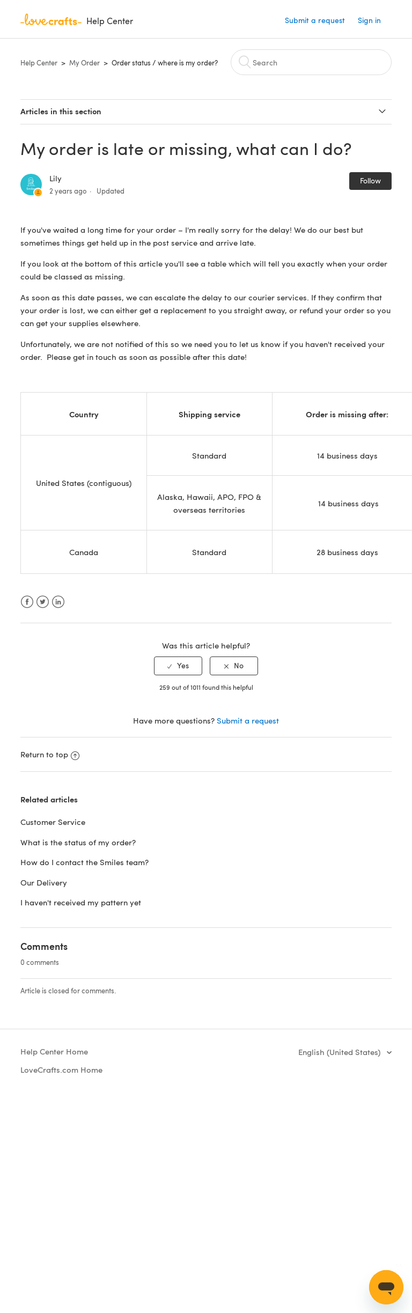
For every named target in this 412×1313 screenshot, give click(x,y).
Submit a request (315, 20)
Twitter (42, 602)
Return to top (49, 754)
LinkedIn (58, 602)
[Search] (311, 62)
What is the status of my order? (78, 842)
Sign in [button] (369, 20)
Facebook (27, 602)
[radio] (178, 665)
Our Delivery (43, 882)
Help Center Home (54, 1051)
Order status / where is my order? (165, 63)
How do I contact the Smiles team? (84, 862)
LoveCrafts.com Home (61, 1069)
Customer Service (52, 821)
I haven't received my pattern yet (80, 902)
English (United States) (340, 1051)
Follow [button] (370, 180)
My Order (84, 63)
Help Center (38, 63)
